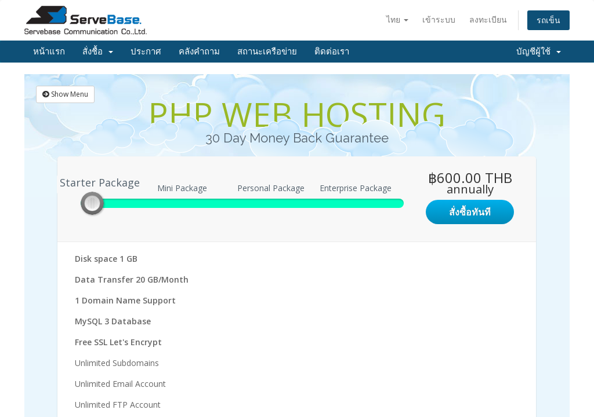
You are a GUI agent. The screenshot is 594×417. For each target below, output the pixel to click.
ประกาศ (146, 51)
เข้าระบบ (438, 19)
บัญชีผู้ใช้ (538, 51)
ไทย (397, 19)
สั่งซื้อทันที (470, 212)
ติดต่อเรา (331, 51)
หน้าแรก (49, 51)
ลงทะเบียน (488, 19)
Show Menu (65, 94)
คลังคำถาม (199, 51)
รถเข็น (548, 19)
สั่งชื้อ (97, 51)
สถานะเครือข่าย (267, 51)
